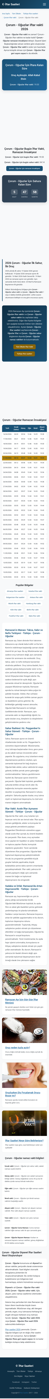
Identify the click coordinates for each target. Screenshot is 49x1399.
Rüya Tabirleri (30, 1376)
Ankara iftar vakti (36, 597)
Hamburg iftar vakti (33, 604)
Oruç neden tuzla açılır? (17, 1047)
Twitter (34, 1382)
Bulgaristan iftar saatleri (15, 597)
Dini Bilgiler (18, 1376)
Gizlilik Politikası (16, 1388)
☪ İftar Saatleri (11, 4)
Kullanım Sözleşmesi (31, 1388)
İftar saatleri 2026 (13, 1329)
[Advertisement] (24, 119)
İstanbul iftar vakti (35, 591)
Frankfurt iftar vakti (16, 616)
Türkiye (30, 1371)
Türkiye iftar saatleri (24, 354)
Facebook (16, 1382)
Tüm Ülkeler (21, 1371)
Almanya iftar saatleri (15, 591)
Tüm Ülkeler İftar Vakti (24, 347)
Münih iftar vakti (14, 604)
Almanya (38, 1371)
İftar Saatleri (24, 1393)
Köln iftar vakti (15, 610)
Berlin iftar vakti (33, 610)
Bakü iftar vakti (34, 616)
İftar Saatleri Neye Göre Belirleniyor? (24, 1140)
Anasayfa (10, 1371)
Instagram (25, 1382)
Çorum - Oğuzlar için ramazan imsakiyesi (24, 168)
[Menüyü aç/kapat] (44, 4)
